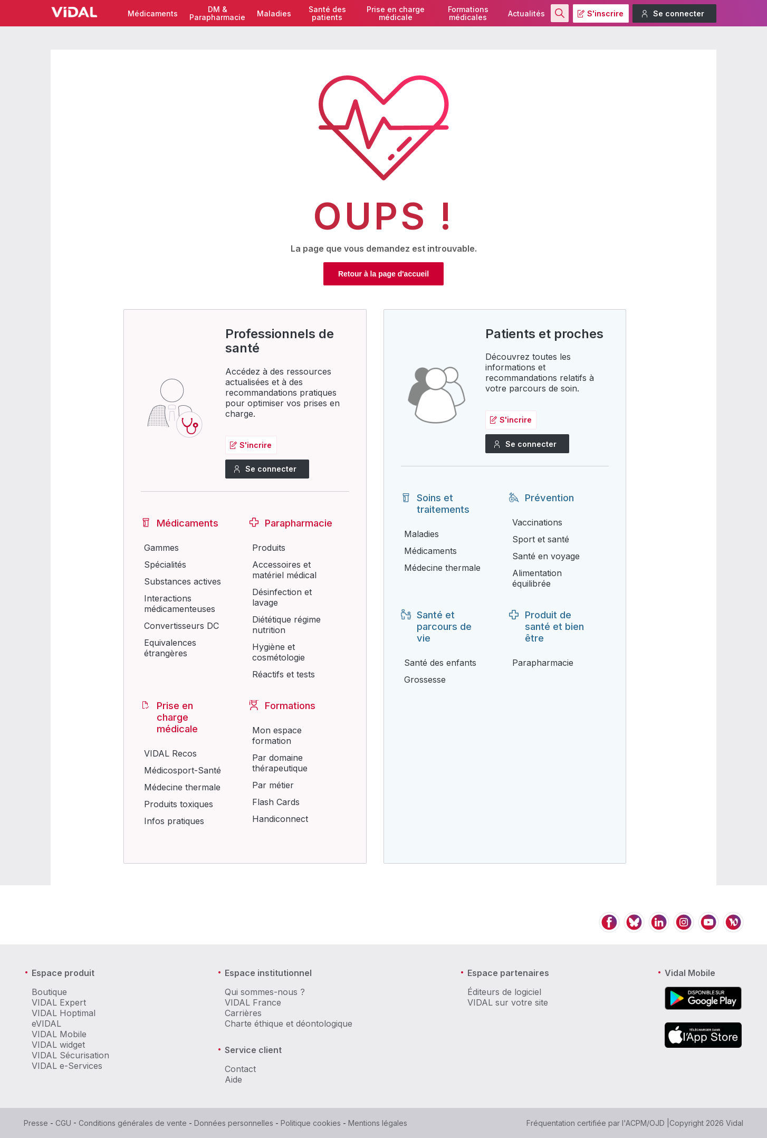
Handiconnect (280, 819)
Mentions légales (377, 1122)
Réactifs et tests (283, 674)
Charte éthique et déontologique (288, 1023)
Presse (36, 1122)
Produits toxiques (178, 804)
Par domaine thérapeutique (280, 762)
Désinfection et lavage (282, 597)
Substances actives (182, 581)
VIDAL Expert (59, 1002)
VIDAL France (253, 1002)
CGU (63, 1122)
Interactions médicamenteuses (179, 603)
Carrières (243, 1013)
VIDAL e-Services (67, 1065)
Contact (240, 1069)
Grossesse (425, 679)
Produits (268, 547)
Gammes (161, 547)
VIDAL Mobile (59, 1034)
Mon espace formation (277, 735)
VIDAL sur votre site (507, 1002)
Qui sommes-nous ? (265, 992)
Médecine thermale (182, 787)
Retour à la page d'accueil (383, 274)
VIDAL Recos (170, 753)
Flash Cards (276, 802)
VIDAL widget (58, 1044)
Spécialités (165, 564)
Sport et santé (540, 539)
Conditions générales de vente (133, 1122)
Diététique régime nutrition (286, 624)
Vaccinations (537, 522)
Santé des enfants (440, 662)
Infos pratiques (174, 821)
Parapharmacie (542, 662)
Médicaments (153, 13)
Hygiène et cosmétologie (278, 652)
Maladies (274, 13)
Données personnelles (233, 1122)
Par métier (273, 785)
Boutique (49, 992)
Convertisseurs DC (181, 625)
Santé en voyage (546, 556)
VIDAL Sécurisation (70, 1055)
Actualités (526, 13)
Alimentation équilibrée (537, 578)
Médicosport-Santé (182, 770)
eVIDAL (46, 1023)
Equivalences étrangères (170, 647)
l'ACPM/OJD (643, 1122)
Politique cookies (311, 1122)
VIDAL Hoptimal (63, 1013)
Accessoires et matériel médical (284, 569)
